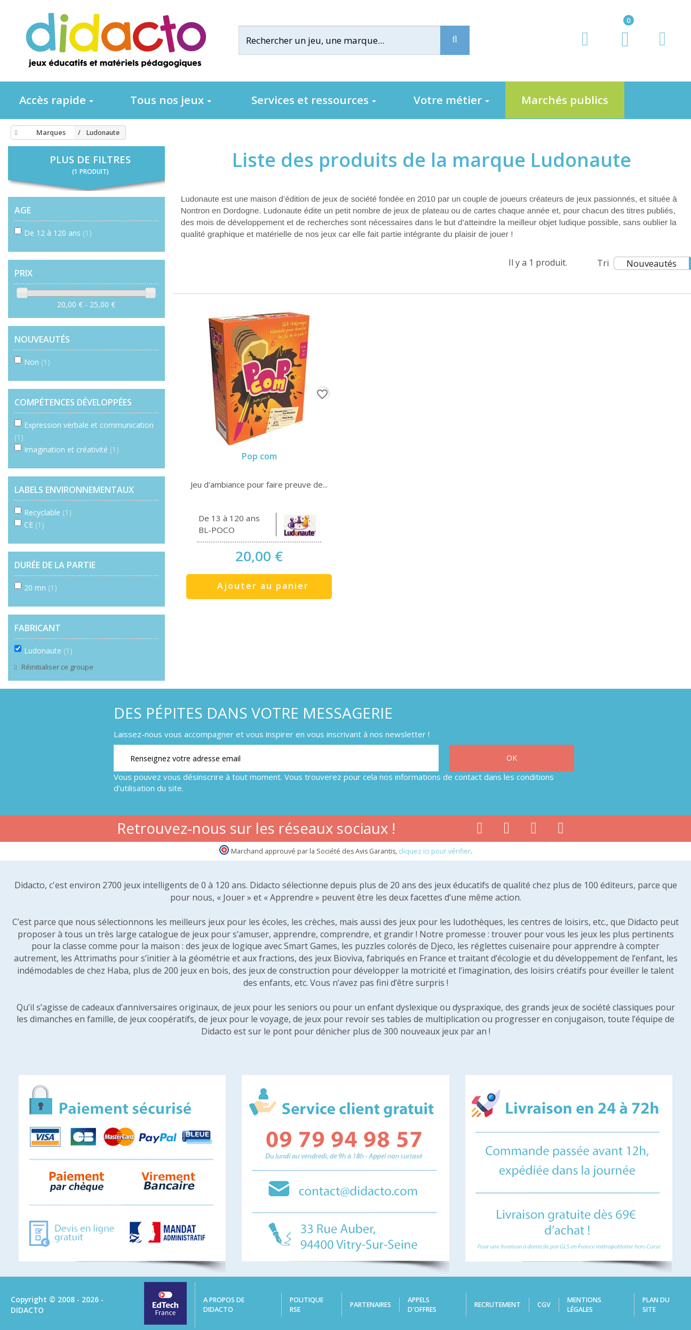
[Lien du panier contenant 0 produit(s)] (620, 49)
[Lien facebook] (479, 830)
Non (37, 362)
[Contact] (662, 49)
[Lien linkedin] (561, 830)
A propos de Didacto (223, 1304)
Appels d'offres (422, 1304)
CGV (544, 1304)
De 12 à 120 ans (58, 233)
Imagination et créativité (71, 449)
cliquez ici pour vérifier (435, 851)
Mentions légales (584, 1304)
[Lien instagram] (533, 830)
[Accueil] (14, 132)
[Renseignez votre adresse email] (276, 758)
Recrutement (497, 1304)
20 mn (40, 588)
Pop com (259, 456)
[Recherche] (455, 40)
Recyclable (48, 512)
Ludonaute (48, 651)
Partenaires (370, 1304)
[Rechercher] (348, 40)
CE (34, 525)
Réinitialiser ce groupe (56, 667)
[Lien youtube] (506, 830)
